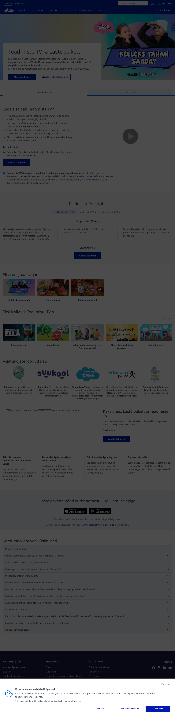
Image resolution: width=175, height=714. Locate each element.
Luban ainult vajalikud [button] (129, 709)
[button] (164, 684)
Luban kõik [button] (158, 709)
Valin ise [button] (100, 709)
